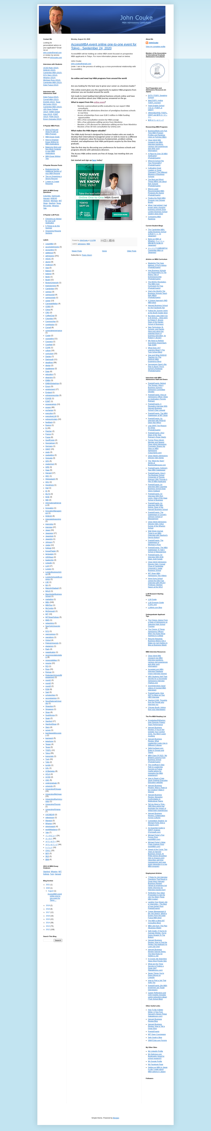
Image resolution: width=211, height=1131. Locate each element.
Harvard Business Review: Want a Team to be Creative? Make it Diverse (157, 789)
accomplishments (52, 247)
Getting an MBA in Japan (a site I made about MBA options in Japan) (157, 1069)
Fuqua (47, 437)
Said (47, 692)
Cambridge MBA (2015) (52, 73)
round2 (48, 683)
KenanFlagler (50, 551)
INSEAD (48, 516)
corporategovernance (53, 331)
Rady (47, 649)
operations (49, 637)
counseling (49, 339)
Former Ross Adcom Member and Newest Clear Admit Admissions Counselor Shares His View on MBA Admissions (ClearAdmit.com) (157, 446)
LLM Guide (152, 599)
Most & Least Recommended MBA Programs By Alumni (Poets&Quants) (156, 192)
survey (48, 730)
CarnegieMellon (51, 304)
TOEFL (48, 750)
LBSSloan (49, 557)
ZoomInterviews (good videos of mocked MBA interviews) (157, 688)
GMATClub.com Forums (157, 1040)
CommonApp (50, 321)
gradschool (49, 464)
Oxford (48, 640)
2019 (48, 905)
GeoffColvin (50, 440)
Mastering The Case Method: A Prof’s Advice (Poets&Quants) (157, 265)
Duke (47, 371)
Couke (48, 336)
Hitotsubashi (50, 479)
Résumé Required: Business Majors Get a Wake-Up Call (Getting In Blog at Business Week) (157, 642)
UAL (47, 768)
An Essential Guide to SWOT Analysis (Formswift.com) (156, 830)
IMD (47, 500)
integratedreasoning (53, 519)
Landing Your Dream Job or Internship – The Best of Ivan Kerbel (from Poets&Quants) (157, 905)
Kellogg (48, 548)
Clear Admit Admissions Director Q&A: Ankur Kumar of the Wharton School (157, 525)
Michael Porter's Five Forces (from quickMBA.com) (156, 837)
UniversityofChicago (53, 789)
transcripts (49, 756)
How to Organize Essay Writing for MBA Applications (52, 142)
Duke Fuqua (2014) (50, 97)
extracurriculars (51, 419)
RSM (47, 689)
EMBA (47, 380)
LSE (47, 582)
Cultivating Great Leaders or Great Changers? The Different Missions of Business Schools (157, 172)
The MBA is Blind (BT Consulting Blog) (156, 922)
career (47, 301)
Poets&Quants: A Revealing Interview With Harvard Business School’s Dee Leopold (157, 407)
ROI (47, 666)
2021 (48, 885)
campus (48, 292)
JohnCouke (153, 43)
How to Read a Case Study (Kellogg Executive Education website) (157, 780)
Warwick (48, 821)
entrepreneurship (52, 395)
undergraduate (51, 783)
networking (49, 623)
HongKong (49, 485)
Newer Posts (77, 251)
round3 (48, 686)
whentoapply (50, 826)
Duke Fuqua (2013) (50, 85)
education (49, 374)
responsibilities (51, 660)
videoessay (49, 818)
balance (48, 274)
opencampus (50, 634)
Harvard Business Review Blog (155, 1020)
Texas (47, 747)
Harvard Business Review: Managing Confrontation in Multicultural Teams (155, 798)
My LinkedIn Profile (155, 1051)
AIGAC (48, 259)
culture (48, 350)
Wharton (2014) (49, 78)
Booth (47, 280)
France (48, 434)
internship (49, 524)
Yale (45, 208)
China (47, 310)
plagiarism (49, 646)
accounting (49, 250)
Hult (47, 488)
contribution (50, 325)
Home (104, 251)
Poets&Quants (153, 1031)
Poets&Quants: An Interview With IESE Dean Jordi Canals (156, 557)
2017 (48, 912)
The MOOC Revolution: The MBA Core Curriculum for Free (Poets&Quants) (157, 285)
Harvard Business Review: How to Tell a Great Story (156, 1026)
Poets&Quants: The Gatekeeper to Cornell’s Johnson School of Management (157, 515)
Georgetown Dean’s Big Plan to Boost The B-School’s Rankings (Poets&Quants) (157, 367)
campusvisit (50, 295)
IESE (47, 497)
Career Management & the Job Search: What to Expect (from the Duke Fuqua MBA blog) (157, 914)
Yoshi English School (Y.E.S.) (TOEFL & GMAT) (156, 108)
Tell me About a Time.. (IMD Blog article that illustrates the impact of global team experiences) (158, 807)
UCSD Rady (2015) (50, 68)
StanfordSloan (51, 724)
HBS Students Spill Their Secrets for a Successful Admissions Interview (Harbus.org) (157, 680)
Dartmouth (56, 196)
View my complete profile (155, 47)
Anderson (49, 265)
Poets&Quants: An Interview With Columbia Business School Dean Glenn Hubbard (157, 488)
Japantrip (49, 539)
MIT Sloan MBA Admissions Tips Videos (157, 574)
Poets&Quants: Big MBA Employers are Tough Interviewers (157, 988)
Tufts (47, 762)
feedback (49, 422)
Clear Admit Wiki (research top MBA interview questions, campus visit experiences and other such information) (158, 145)
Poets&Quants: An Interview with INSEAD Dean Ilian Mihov (157, 420)
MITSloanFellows (52, 617)
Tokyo (47, 753)
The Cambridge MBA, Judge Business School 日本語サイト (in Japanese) (157, 233)
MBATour (48, 605)
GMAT (47, 449)
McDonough (50, 611)
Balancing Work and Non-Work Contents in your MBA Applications (53, 150)
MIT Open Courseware (157, 1034)
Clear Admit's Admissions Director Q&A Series (158, 457)
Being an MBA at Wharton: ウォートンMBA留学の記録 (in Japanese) (156, 242)
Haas (47, 470)
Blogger (116, 1118)
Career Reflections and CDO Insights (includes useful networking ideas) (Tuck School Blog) (157, 996)
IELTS (47, 494)
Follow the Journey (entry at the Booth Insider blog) (158, 312)
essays (48, 407)
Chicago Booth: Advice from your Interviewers (157, 708)
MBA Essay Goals (52, 137)
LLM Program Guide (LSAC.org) (156, 604)
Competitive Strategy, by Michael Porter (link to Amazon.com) (157, 823)
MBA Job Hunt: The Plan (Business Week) (157, 927)
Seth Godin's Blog (155, 1037)
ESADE (48, 398)
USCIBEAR (49, 815)
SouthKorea (50, 715)
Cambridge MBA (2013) (52, 82)
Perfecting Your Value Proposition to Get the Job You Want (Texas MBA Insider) (156, 896)
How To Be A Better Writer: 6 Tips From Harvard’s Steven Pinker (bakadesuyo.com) (157, 1013)
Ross (47, 669)
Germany (49, 446)
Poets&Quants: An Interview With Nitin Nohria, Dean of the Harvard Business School (158, 506)
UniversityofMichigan (53, 794)
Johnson (48, 542)
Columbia (47, 196)
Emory (48, 386)
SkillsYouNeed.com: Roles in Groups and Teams (156, 750)
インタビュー (50, 836)
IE (46, 491)
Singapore (49, 709)
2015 (48, 919)
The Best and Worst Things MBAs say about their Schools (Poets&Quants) (157, 182)
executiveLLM (50, 416)
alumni (48, 262)
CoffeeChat (49, 316)
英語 (47, 856)
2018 (48, 909)
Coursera (49, 342)
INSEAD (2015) (49, 70)
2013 (48, 926)
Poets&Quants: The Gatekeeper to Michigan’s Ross (155, 542)
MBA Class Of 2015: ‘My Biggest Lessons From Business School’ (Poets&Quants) (157, 759)
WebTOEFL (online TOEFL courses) (155, 102)
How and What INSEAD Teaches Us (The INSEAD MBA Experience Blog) (157, 358)
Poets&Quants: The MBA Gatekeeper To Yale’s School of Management (158, 550)
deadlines (49, 363)
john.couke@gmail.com (81, 64)
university (49, 786)
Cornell (48, 327)
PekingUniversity (51, 643)
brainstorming (50, 286)
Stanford (52, 203)
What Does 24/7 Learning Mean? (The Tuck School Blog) (156, 350)
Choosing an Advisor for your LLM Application (53, 221)
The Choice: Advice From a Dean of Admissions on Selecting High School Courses (158, 623)
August (51, 891)
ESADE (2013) (49, 102)
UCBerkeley (50, 771)
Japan (47, 530)
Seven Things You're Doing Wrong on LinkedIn (156, 975)
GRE (47, 467)
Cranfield (48, 345)
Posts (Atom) (87, 255)
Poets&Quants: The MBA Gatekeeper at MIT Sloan (158, 414)
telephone (49, 741)
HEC (47, 476)
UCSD (47, 777)
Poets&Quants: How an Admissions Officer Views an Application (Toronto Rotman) (158, 398)
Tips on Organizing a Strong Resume (53, 177)
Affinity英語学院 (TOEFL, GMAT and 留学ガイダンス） (157, 115)
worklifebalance (51, 830)
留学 (47, 853)
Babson (48, 271)
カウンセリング (51, 844)
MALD (47, 591)
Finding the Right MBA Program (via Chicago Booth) (157, 200)
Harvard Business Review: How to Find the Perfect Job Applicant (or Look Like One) (157, 943)
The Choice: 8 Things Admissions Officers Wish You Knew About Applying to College (156, 632)
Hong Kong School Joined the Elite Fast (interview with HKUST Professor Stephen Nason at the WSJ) (157, 583)
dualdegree (49, 369)
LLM (47, 566)
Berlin (47, 277)
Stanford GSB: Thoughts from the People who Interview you (157, 702)
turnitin (48, 765)
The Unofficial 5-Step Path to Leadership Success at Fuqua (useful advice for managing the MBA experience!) (156, 770)
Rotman (48, 672)
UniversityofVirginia (53, 809)
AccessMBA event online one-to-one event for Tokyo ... (55, 897)
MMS (47, 620)
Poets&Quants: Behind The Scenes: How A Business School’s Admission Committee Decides (157, 387)
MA (46, 585)
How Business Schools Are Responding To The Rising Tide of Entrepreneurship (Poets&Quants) (157, 274)
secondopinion (51, 698)
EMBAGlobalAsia (52, 383)
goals (47, 452)
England (48, 392)
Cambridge (49, 289)
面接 (47, 859)
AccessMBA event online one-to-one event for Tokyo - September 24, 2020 (103, 46)
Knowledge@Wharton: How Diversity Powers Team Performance (157, 722)
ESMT (47, 401)
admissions (82, 244)
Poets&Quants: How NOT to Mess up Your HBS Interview (156, 695)
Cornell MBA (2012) (51, 99)
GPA (47, 461)
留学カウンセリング (156, 120)
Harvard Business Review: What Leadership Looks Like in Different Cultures (157, 742)
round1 (48, 680)
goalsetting (49, 455)
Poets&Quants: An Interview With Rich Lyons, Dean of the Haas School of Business (157, 497)
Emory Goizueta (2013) (52, 119)
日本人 (48, 850)
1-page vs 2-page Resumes (52, 183)
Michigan (54, 201)
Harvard (46, 198)
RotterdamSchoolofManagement (53, 676)
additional (49, 253)
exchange (49, 410)
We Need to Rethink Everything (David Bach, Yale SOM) (157, 343)
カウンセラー (50, 841)
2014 (48, 923)
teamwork (49, 738)
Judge (47, 545)
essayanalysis (50, 404)
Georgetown (50, 443)
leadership (49, 560)
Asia (47, 268)
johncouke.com (56, 58)
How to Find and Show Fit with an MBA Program (51, 132)
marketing (49, 599)
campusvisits (50, 298)
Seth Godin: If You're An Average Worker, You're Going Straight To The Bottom (157, 934)
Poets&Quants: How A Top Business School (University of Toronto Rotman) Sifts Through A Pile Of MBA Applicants (157, 477)
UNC (47, 780)
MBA (88, 244)
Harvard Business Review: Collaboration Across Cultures (156, 815)
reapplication (50, 652)
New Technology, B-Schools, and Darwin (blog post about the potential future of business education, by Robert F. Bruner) (157, 332)
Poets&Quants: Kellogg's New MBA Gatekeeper (157, 469)
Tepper (48, 744)
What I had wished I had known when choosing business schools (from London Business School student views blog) (157, 209)
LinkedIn (48, 563)
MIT (47, 614)
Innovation (49, 508)
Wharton (55, 206)
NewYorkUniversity (52, 626)
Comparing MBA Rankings (154, 218)
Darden (48, 357)
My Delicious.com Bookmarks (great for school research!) (156, 1056)
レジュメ (48, 847)
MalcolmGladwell (52, 588)
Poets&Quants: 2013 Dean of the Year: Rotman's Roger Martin (157, 435)
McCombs (49, 608)
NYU (47, 631)
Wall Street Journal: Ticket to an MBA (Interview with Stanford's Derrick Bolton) (158, 534)
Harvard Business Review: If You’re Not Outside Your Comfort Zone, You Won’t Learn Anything (157, 732)
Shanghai (49, 706)
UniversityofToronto (53, 804)
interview (48, 527)
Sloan (47, 712)
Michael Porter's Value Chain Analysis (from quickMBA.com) (156, 844)
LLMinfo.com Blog (155, 608)
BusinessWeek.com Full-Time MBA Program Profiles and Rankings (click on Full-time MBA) (157, 134)
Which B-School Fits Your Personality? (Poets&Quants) (156, 163)
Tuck (47, 759)
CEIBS (48, 307)
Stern (47, 727)
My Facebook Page (155, 1064)
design (48, 365)
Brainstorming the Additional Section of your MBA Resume (53, 171)
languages (49, 554)
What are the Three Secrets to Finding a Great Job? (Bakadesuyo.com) (156, 967)
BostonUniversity (52, 283)
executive (49, 413)
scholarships (50, 695)
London (48, 569)
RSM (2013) (54, 117)
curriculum (49, 354)
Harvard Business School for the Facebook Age (158, 307)
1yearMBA (49, 244)
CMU (47, 313)
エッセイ (48, 838)
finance (48, 425)
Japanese (49, 533)
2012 (48, 929)
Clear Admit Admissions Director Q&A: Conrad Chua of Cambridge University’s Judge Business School (157, 566)
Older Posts (131, 251)
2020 (48, 888)
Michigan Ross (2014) (51, 80)
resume (48, 663)
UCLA (47, 774)
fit (46, 428)
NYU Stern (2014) (50, 75)
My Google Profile (155, 1061)
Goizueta (48, 458)
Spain (47, 718)
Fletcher (48, 431)
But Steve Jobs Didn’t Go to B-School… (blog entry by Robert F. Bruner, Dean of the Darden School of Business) (158, 320)
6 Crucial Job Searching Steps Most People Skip (157, 960)
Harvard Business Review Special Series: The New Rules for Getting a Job (157, 953)
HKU (47, 482)
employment (50, 389)
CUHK (47, 348)
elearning (49, 377)
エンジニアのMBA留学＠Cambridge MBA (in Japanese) (158, 250)
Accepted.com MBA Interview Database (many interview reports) (157, 671)
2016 (48, 916)
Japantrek (49, 536)
